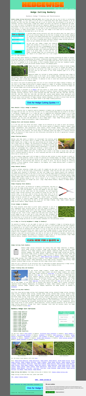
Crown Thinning (51, 368)
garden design (59, 336)
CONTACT (66, 8)
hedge (41, 35)
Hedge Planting (51, 363)
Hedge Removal (53, 360)
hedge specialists (66, 94)
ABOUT (62, 8)
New (21, 384)
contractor (54, 46)
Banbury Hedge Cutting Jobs (60, 372)
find (15, 292)
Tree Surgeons (36, 384)
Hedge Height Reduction (21, 360)
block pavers (28, 333)
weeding (27, 338)
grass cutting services (66, 338)
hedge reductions (62, 247)
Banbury (35, 89)
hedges (41, 43)
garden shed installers (44, 338)
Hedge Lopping (66, 362)
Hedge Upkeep (44, 360)
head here (35, 281)
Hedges (30, 66)
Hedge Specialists (34, 360)
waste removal (69, 333)
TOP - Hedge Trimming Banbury (19, 377)
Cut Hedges (20, 369)
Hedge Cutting (52, 366)
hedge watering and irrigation (50, 256)
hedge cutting (26, 84)
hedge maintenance (52, 298)
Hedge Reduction (52, 365)
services (23, 98)
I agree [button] (48, 392)
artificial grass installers (48, 333)
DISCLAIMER (71, 8)
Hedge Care (30, 363)
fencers (36, 339)
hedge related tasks (50, 261)
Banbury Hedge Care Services (23, 309)
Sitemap (12, 384)
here (29, 305)
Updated (24, 384)
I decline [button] (52, 392)
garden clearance (21, 339)
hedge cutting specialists (66, 39)
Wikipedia (14, 286)
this (39, 275)
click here (51, 273)
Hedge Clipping (21, 363)
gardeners (42, 335)
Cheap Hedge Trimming (40, 363)
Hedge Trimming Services (28, 362)
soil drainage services (24, 335)
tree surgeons (43, 336)
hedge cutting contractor (40, 33)
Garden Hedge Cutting (64, 360)
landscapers (27, 336)
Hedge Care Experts (40, 365)
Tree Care (29, 368)
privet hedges (15, 214)
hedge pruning (19, 258)
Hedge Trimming (41, 362)
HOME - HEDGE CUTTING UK (43, 379)
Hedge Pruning (15, 365)
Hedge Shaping (70, 363)
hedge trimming (61, 82)
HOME (55, 8)
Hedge (12, 89)
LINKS (58, 8)
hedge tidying (49, 253)
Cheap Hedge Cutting (54, 362)
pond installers (57, 335)
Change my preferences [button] (60, 392)
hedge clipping (65, 249)
